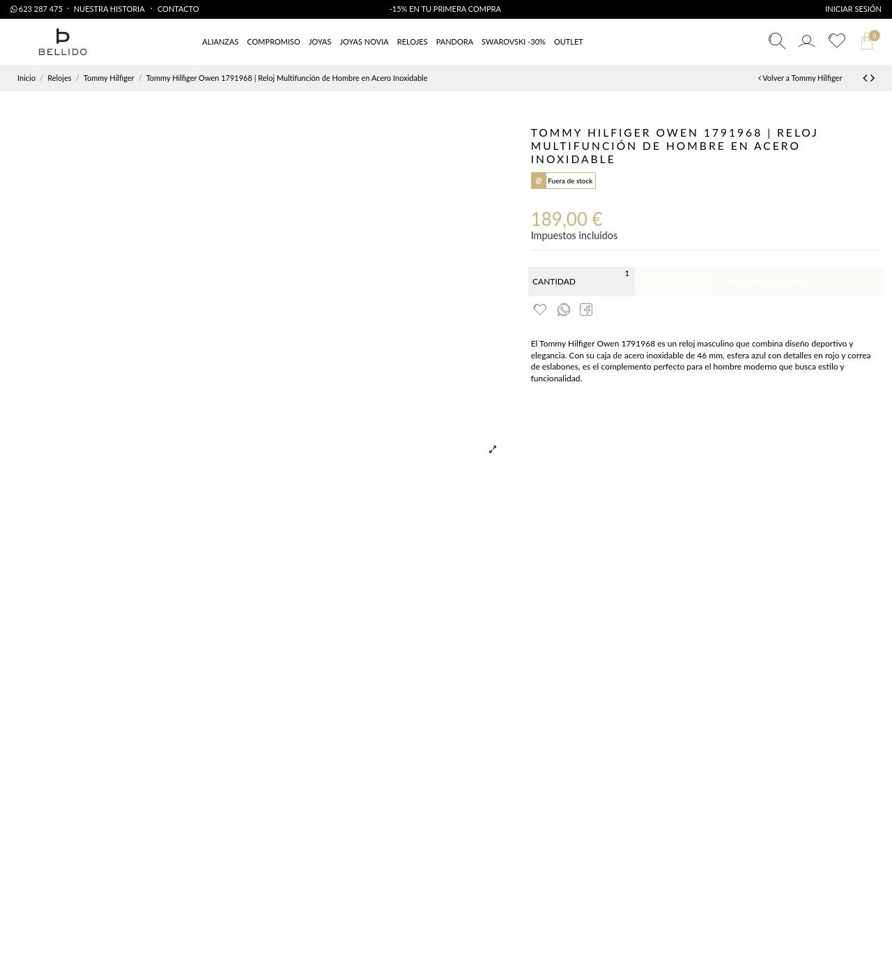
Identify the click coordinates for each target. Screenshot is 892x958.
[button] (568, 42)
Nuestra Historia (110, 8)
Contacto (178, 8)
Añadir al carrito (759, 281)
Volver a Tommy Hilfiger (800, 77)
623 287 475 (36, 8)
